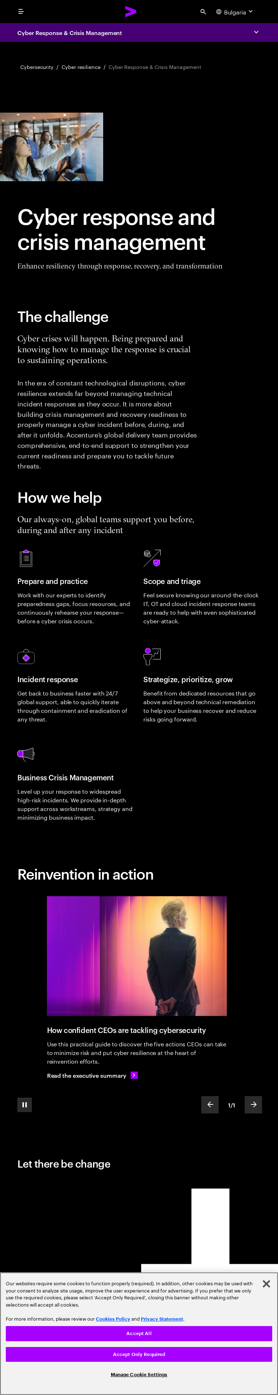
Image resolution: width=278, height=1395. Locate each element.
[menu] (21, 11)
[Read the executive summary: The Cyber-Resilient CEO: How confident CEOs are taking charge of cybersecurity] (92, 1075)
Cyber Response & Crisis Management (69, 32)
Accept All (138, 1333)
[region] (139, 1333)
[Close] (266, 1284)
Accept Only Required (139, 1354)
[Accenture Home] (131, 11)
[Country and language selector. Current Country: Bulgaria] (235, 11)
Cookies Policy (113, 1319)
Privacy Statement (162, 1319)
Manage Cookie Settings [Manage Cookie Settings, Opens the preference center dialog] (139, 1374)
